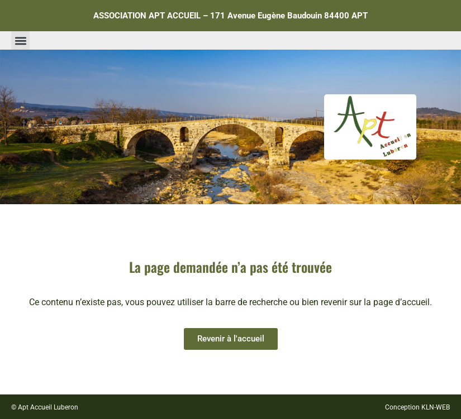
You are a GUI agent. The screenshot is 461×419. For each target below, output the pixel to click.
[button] (20, 40)
